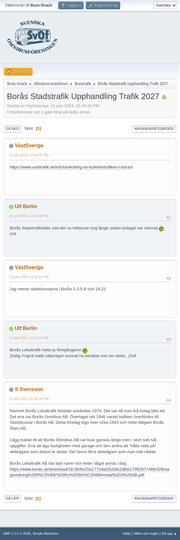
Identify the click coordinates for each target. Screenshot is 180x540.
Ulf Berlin (26, 206)
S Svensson (29, 389)
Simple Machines (45, 533)
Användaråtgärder (154, 129)
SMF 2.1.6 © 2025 (17, 533)
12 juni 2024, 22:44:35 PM (29, 155)
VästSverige (29, 145)
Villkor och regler (145, 533)
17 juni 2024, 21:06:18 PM (29, 399)
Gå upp (12, 498)
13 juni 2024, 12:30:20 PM (29, 216)
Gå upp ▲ (169, 533)
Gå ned (12, 129)
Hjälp (127, 533)
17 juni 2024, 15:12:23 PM (29, 338)
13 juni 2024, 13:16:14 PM (29, 277)
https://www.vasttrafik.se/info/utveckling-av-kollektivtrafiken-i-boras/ (71, 167)
